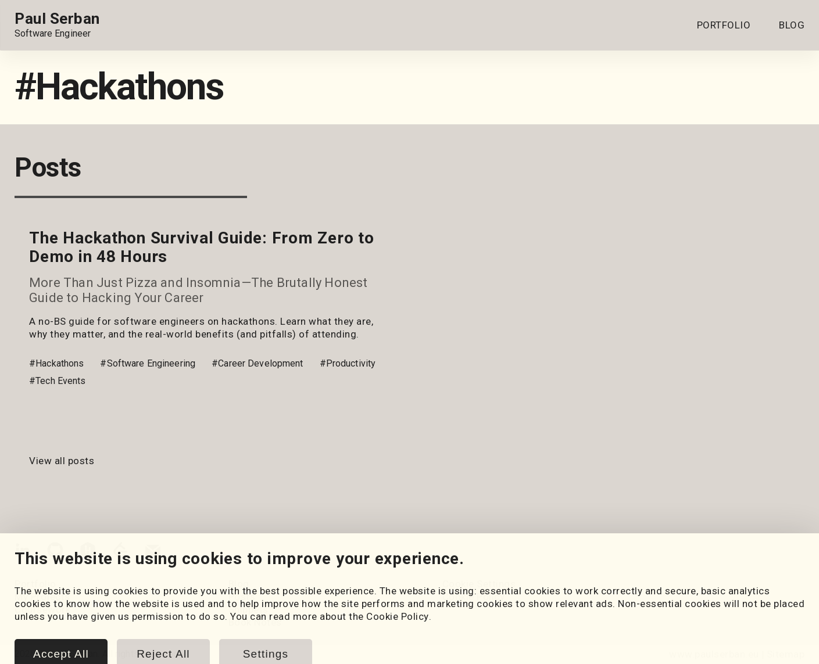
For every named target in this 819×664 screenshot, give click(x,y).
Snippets (248, 609)
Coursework (42, 609)
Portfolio (35, 584)
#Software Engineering (147, 363)
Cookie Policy (473, 596)
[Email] (153, 552)
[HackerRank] (88, 552)
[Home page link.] (57, 25)
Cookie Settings (479, 584)
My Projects (42, 596)
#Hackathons (56, 363)
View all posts (61, 460)
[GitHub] (55, 552)
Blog (238, 584)
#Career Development (257, 363)
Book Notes (255, 622)
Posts (242, 596)
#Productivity (348, 363)
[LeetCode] (120, 552)
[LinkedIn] (23, 552)
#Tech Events (57, 380)
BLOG (791, 25)
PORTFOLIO (724, 25)
